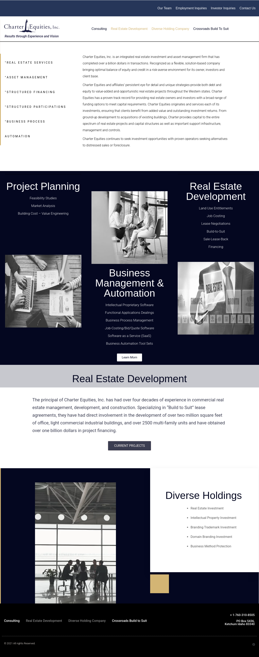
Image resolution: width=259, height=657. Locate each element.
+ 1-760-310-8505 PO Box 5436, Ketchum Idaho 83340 (240, 619)
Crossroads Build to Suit (211, 28)
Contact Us (248, 8)
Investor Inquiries (223, 8)
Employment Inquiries (191, 8)
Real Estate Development (129, 28)
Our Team (164, 8)
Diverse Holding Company (170, 28)
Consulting (99, 28)
